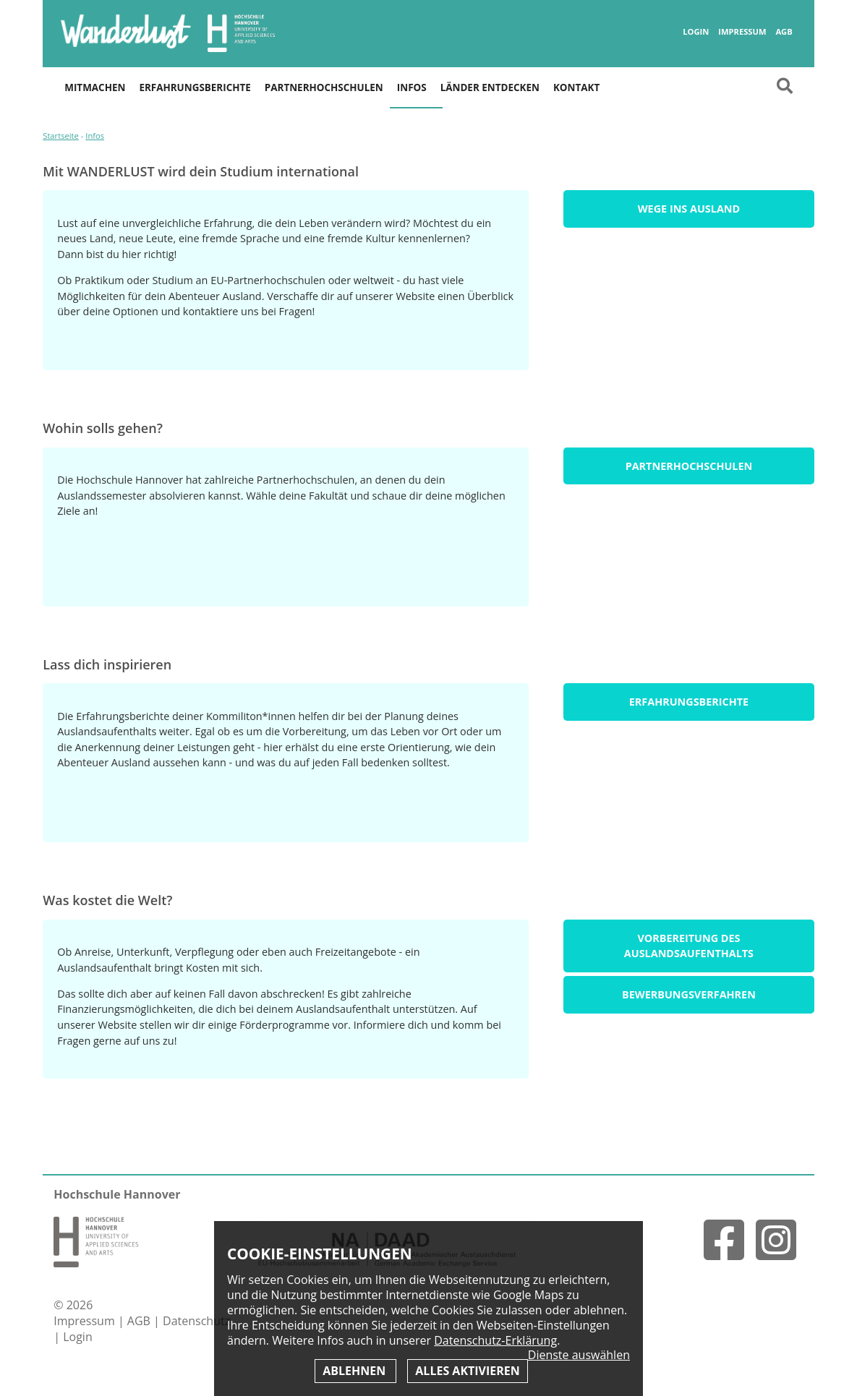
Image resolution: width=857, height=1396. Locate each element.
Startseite (61, 135)
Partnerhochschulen (324, 87)
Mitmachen (94, 87)
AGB (783, 32)
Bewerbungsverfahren (689, 994)
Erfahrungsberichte (194, 87)
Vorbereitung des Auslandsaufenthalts (689, 946)
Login (696, 32)
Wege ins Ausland (689, 208)
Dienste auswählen (579, 1355)
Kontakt (576, 87)
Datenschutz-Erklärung (495, 1340)
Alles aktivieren (467, 1371)
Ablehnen (355, 1371)
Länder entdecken (490, 87)
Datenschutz (196, 1321)
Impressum (742, 32)
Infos (412, 87)
